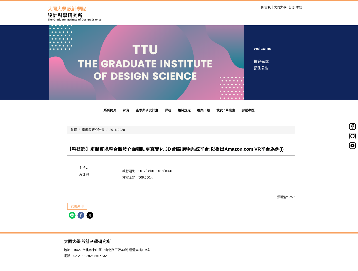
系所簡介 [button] (110, 110)
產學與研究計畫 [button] (147, 110)
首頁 (74, 130)
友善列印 (77, 206)
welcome (262, 48)
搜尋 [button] (308, 7)
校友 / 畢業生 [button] (225, 110)
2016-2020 (117, 130)
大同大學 (280, 7)
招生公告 (261, 68)
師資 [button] (126, 110)
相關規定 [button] (184, 110)
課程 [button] (168, 110)
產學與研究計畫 (93, 130)
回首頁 (266, 7)
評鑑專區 (248, 110)
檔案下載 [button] (203, 110)
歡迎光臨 (261, 61)
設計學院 (295, 7)
